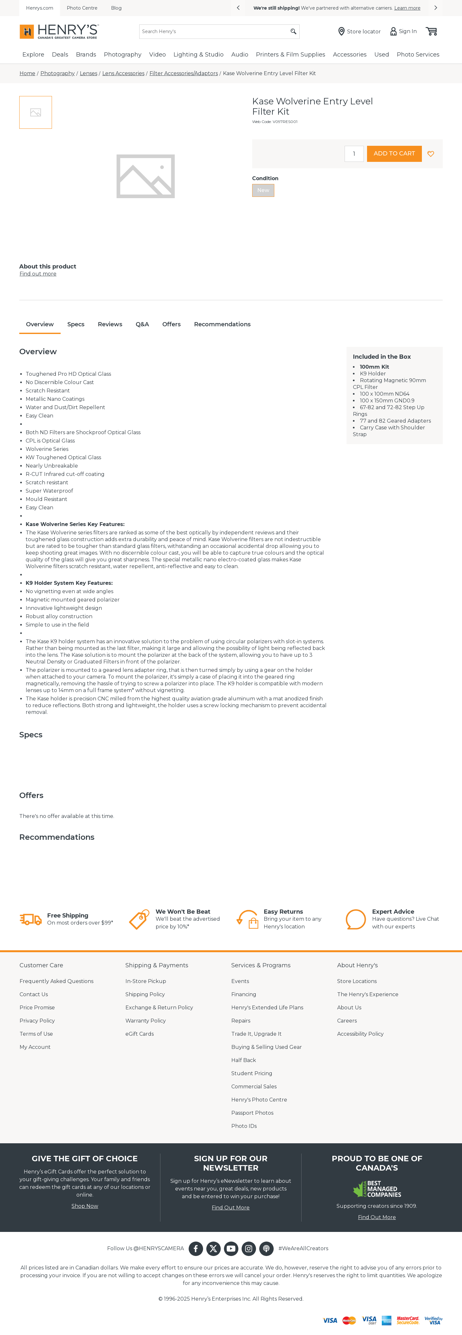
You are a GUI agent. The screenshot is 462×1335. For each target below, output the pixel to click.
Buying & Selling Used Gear (266, 1047)
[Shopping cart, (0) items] (431, 31)
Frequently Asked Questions (56, 981)
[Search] (219, 31)
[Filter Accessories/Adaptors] (183, 73)
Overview (40, 324)
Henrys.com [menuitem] (39, 8)
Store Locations (357, 981)
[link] (30, 919)
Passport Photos (252, 1113)
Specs (75, 324)
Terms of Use (36, 1034)
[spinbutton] (354, 154)
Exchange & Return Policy (159, 1008)
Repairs (240, 1021)
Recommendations (222, 324)
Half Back (243, 1060)
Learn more (407, 8)
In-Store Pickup (145, 981)
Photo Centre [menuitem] (82, 8)
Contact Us (34, 994)
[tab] (35, 112)
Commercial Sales (254, 1087)
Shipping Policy (145, 994)
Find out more (38, 274)
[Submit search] (293, 31)
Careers (347, 1021)
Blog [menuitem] (116, 8)
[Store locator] (361, 31)
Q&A (142, 324)
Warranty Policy (145, 1021)
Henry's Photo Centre (259, 1100)
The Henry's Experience (367, 994)
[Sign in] (405, 31)
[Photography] (57, 73)
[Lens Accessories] (123, 73)
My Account (35, 1047)
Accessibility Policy (360, 1034)
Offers (171, 324)
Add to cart (394, 153)
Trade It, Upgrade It (256, 1034)
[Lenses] (89, 73)
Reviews (110, 324)
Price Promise (37, 1008)
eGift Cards (139, 1034)
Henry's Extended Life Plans (267, 1008)
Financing (243, 994)
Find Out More (231, 1208)
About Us (349, 1008)
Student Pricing (251, 1073)
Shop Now (85, 1206)
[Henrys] (59, 31)
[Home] (27, 73)
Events (240, 981)
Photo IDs (244, 1126)
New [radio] (263, 190)
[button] (238, 8)
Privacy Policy (37, 1021)
